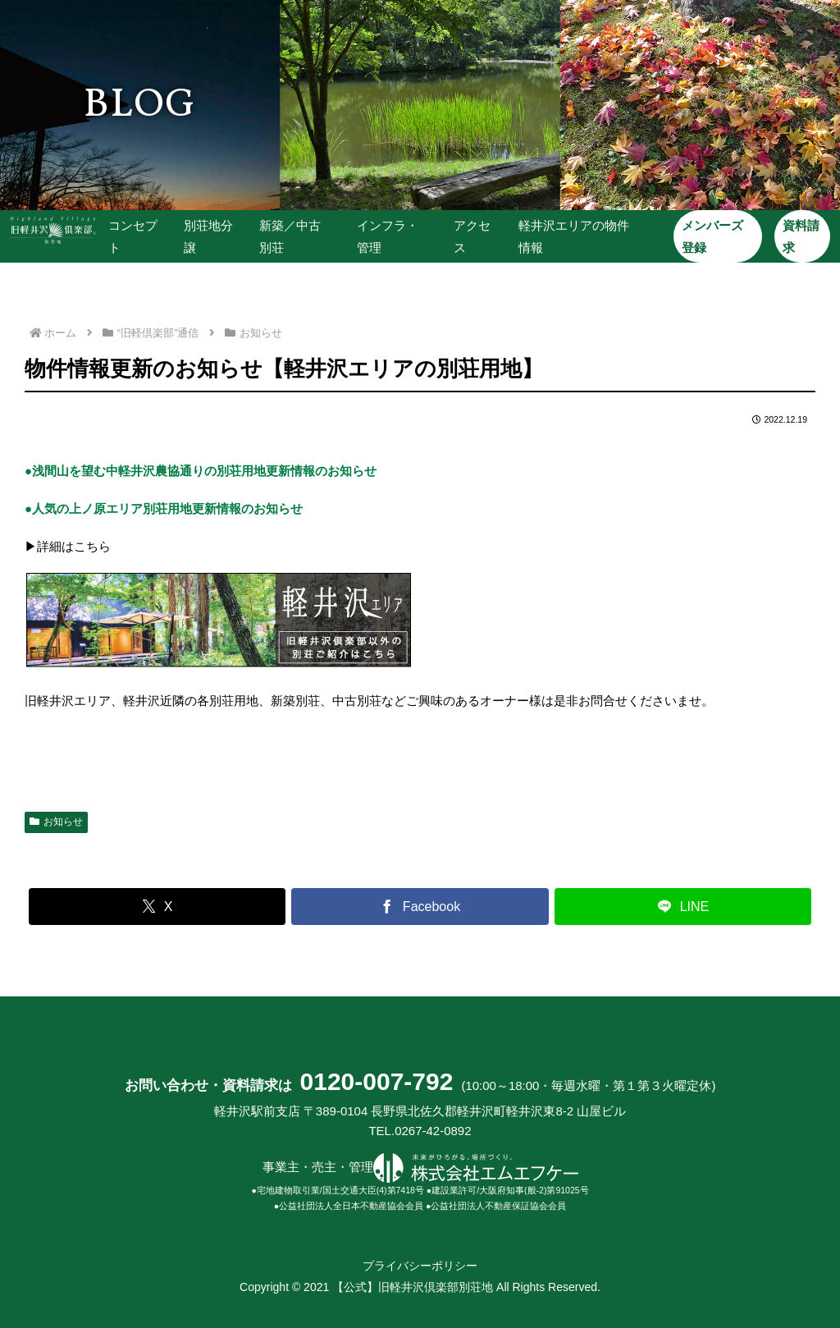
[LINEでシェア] (683, 906)
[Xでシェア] (157, 906)
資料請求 (798, 236)
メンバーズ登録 (711, 236)
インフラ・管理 (387, 236)
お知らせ (56, 821)
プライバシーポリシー (420, 1265)
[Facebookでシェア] (419, 906)
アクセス (471, 236)
